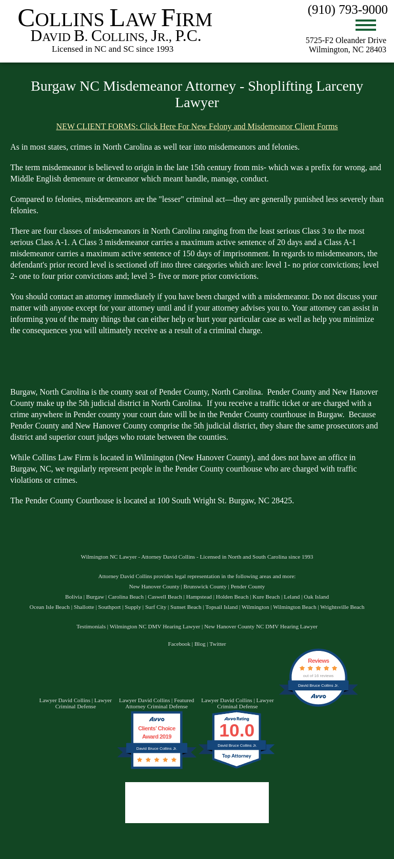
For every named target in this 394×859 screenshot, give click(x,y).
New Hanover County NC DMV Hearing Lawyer (261, 626)
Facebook (179, 644)
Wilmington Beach (294, 607)
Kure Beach (266, 597)
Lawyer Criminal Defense (83, 703)
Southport (109, 607)
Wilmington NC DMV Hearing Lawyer (155, 626)
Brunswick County (205, 586)
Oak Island (316, 597)
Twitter (217, 644)
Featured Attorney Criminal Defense (159, 703)
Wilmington (255, 607)
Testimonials (91, 626)
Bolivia (73, 597)
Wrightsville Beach (342, 607)
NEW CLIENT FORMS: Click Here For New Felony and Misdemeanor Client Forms (197, 126)
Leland (292, 597)
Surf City (155, 607)
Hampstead (199, 597)
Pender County (248, 586)
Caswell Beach (165, 597)
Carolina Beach (126, 597)
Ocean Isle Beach (50, 607)
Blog (200, 644)
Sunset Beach (186, 607)
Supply (133, 607)
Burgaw (95, 597)
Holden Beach (232, 597)
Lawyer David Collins (65, 700)
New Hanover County (154, 586)
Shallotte (84, 607)
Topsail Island (221, 607)
